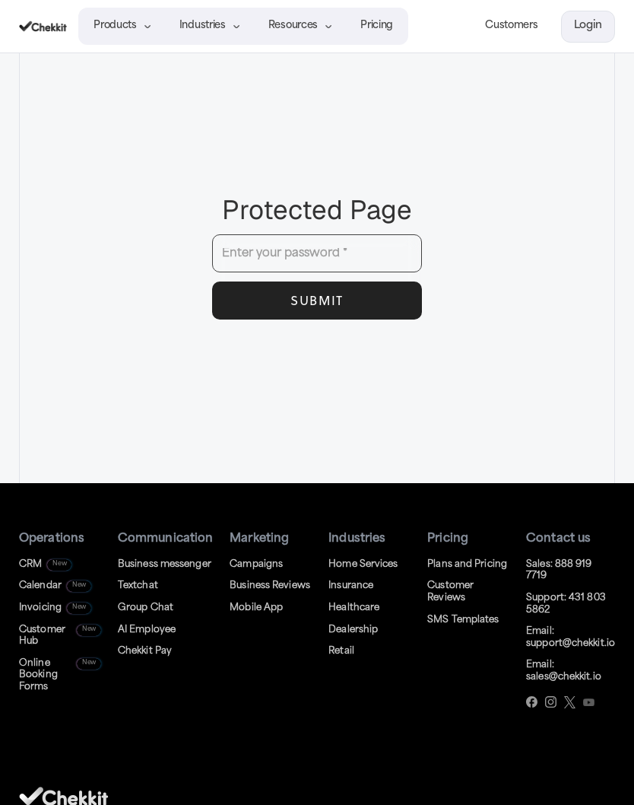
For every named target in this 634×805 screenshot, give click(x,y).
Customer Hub (42, 636)
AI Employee (147, 630)
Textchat (138, 585)
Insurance (350, 585)
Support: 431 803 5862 (566, 604)
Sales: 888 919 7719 (558, 570)
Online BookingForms (38, 675)
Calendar (40, 585)
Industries (202, 25)
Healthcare (353, 607)
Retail (341, 651)
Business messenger (164, 564)
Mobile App (256, 607)
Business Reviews (270, 585)
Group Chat (145, 607)
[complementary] (524, 721)
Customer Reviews (450, 592)
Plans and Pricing (467, 564)
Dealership (353, 630)
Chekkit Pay (145, 651)
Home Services (363, 564)
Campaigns (256, 564)
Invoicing (40, 607)
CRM (30, 564)
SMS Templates (463, 620)
